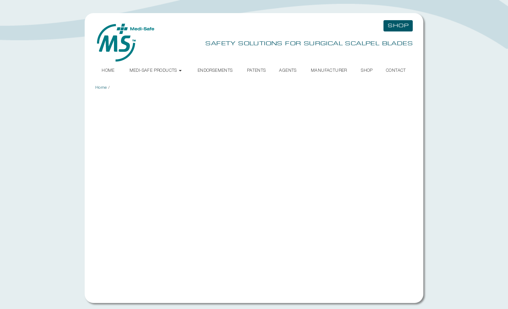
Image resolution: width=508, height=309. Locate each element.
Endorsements (215, 70)
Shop (367, 70)
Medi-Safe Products (155, 70)
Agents (287, 70)
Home (108, 70)
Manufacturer (329, 70)
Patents (256, 70)
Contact (396, 70)
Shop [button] (398, 25)
